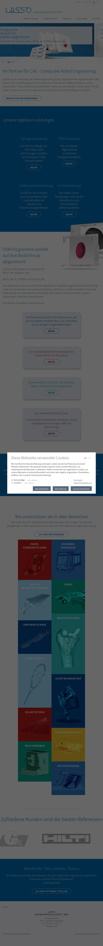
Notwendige (19, 480)
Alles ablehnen (61, 488)
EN (90, 458)
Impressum (78, 480)
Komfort (17, 482)
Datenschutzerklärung (83, 483)
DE (85, 458)
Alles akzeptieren (42, 488)
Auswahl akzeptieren (81, 488)
